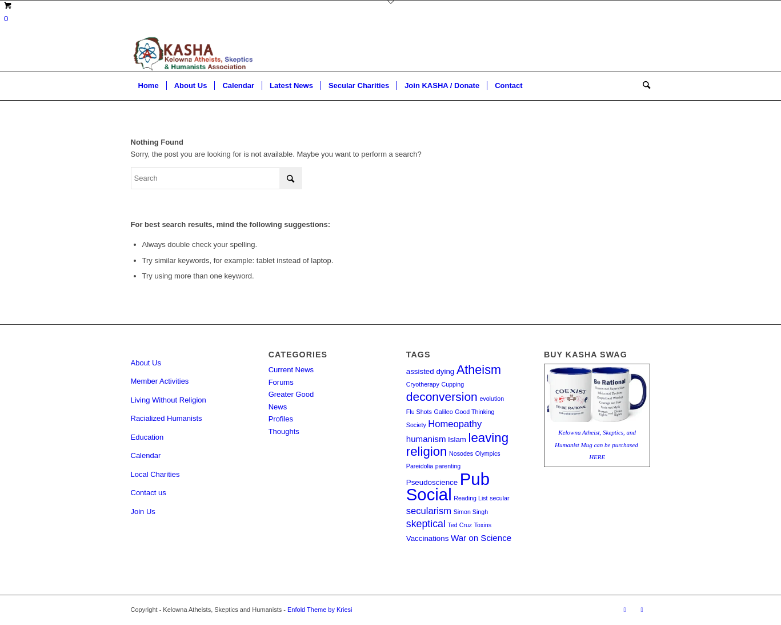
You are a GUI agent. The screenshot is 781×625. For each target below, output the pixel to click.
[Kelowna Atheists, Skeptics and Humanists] (192, 54)
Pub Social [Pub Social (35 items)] (448, 486)
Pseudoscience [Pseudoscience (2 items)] (432, 482)
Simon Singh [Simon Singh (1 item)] (471, 511)
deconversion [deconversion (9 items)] (442, 396)
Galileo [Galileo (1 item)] (443, 411)
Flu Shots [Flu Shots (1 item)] (419, 411)
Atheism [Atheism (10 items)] (478, 370)
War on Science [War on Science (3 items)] (481, 538)
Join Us (143, 511)
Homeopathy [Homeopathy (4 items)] (455, 424)
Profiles (281, 419)
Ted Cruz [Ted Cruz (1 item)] (460, 525)
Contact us (148, 492)
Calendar (146, 455)
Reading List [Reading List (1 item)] (470, 498)
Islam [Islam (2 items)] (457, 439)
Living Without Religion (168, 400)
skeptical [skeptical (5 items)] (426, 524)
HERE (597, 456)
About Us (146, 363)
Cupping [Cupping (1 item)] (452, 384)
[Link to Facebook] (642, 609)
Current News (291, 369)
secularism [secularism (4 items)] (428, 510)
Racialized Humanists (166, 418)
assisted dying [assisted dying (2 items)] (430, 371)
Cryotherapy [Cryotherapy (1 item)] (422, 384)
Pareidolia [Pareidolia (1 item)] (419, 466)
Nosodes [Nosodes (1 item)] (461, 453)
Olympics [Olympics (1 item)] (487, 453)
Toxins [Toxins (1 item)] (482, 525)
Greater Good (291, 394)
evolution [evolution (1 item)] (491, 398)
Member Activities (160, 381)
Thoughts (284, 431)
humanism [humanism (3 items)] (426, 439)
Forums (281, 382)
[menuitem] (148, 85)
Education (147, 437)
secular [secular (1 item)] (499, 498)
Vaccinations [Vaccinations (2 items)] (427, 538)
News (278, 407)
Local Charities (155, 474)
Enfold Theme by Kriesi (320, 609)
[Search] (642, 85)
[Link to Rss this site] (625, 609)
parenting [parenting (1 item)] (447, 466)
